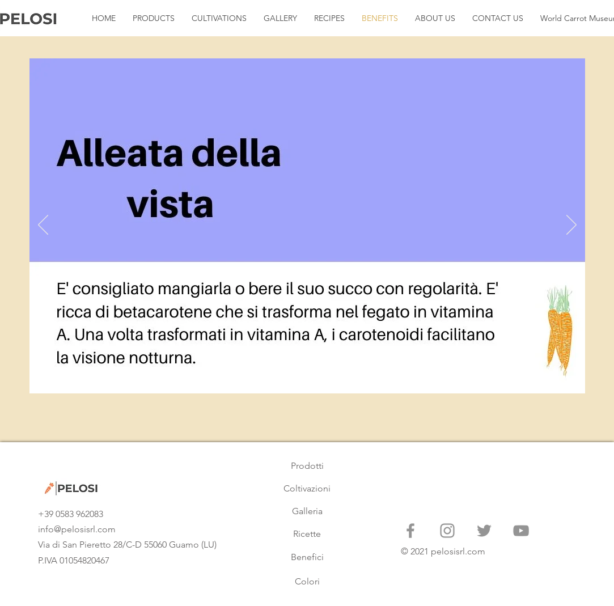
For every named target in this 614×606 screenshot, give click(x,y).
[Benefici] (307, 557)
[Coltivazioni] (307, 488)
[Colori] (307, 581)
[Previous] (43, 225)
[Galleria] (307, 511)
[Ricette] (307, 534)
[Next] (571, 225)
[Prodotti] (307, 466)
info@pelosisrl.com (77, 529)
